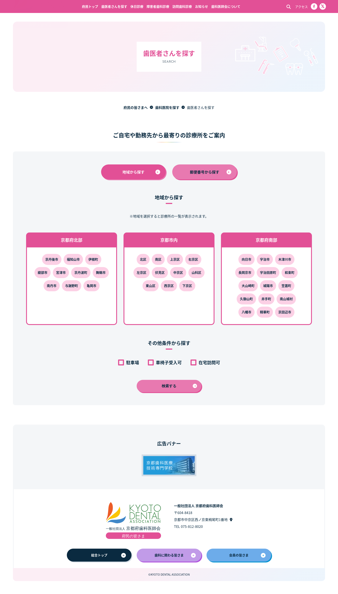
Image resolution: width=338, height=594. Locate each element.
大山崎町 (248, 285)
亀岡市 (91, 285)
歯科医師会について (225, 6)
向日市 (246, 259)
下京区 (187, 285)
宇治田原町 (268, 272)
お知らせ (201, 6)
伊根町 (93, 259)
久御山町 (246, 298)
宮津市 (61, 272)
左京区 (141, 272)
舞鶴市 (101, 272)
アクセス (301, 6)
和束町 (289, 272)
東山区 (150, 285)
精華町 (265, 312)
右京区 (193, 259)
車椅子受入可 (169, 362)
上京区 (175, 259)
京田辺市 (284, 312)
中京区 (178, 272)
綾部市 (42, 272)
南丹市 (51, 285)
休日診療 (136, 6)
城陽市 (268, 285)
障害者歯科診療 (158, 6)
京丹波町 (80, 272)
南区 (158, 259)
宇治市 (265, 259)
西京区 (169, 285)
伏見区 (160, 272)
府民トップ (90, 6)
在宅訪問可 (209, 362)
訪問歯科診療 (182, 6)
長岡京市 (244, 272)
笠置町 (286, 285)
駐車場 (132, 362)
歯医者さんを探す (114, 6)
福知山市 (73, 259)
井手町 (266, 298)
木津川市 (284, 259)
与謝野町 (71, 285)
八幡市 (246, 312)
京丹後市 (51, 259)
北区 (143, 259)
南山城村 (286, 298)
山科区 (196, 272)
